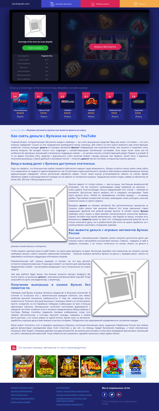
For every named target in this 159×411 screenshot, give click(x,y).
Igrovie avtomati (62, 387)
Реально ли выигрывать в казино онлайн (74, 395)
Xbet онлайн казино (19, 395)
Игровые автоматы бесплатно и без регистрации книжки (71, 399)
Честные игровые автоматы (23, 398)
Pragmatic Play (46, 56)
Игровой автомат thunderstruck (69, 404)
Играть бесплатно (105, 46)
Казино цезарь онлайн (20, 402)
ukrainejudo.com (20, 3)
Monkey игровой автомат (21, 391)
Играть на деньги (35, 48)
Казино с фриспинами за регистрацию (72, 391)
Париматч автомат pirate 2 (22, 387)
